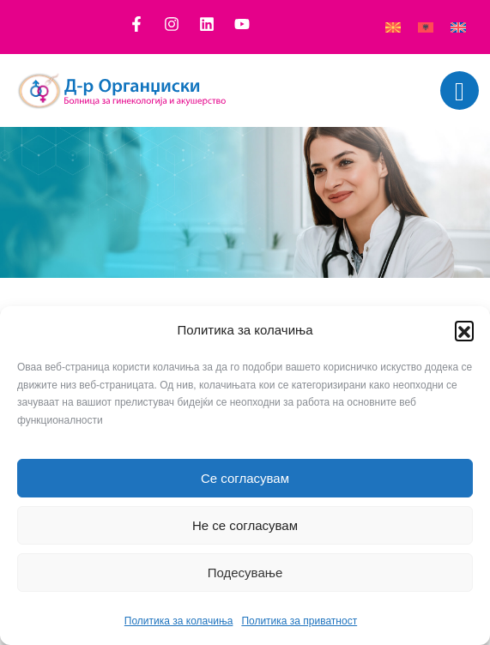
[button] (464, 330)
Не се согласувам (245, 525)
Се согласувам (245, 478)
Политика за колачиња (178, 621)
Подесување (245, 572)
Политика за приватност (299, 621)
